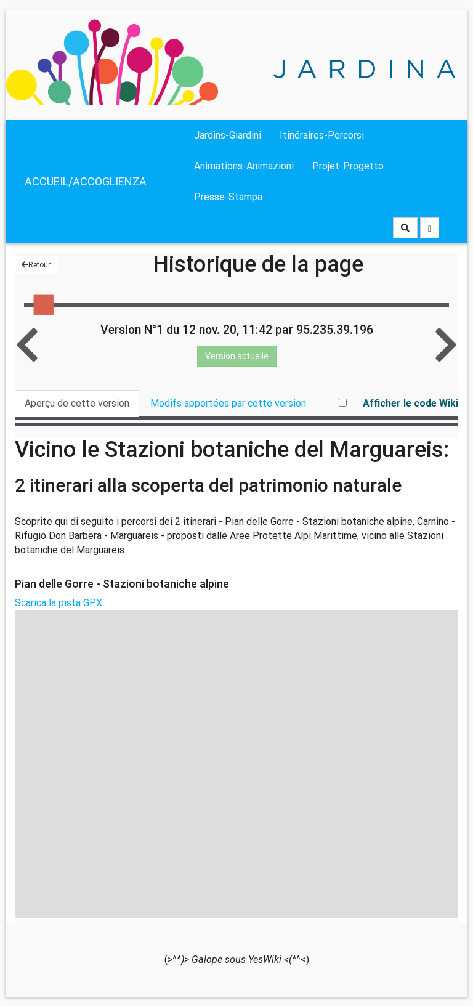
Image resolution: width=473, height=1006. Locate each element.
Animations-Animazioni (244, 166)
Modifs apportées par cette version (228, 403)
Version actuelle (237, 356)
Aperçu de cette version (77, 403)
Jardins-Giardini (227, 135)
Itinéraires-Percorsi (322, 135)
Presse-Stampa (228, 197)
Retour (36, 265)
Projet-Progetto (348, 166)
